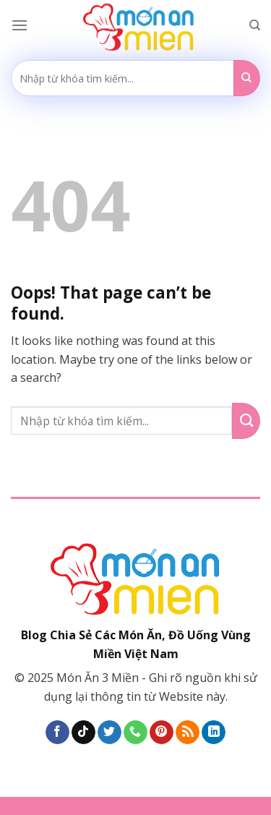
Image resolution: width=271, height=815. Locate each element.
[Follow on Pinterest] (161, 732)
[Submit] (246, 78)
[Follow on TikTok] (83, 732)
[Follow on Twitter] (109, 732)
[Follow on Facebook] (57, 732)
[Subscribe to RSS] (187, 732)
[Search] (254, 25)
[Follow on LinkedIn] (213, 732)
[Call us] (135, 732)
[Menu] (19, 25)
